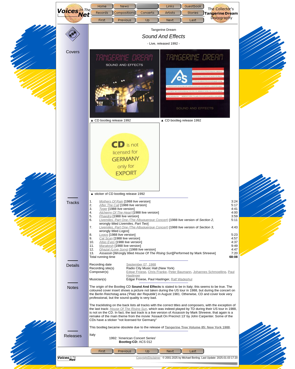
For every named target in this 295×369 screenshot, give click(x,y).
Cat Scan (106, 238)
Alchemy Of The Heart (115, 212)
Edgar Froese (136, 272)
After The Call (109, 205)
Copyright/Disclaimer (148, 357)
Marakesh (106, 246)
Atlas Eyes (107, 242)
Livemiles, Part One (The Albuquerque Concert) (133, 220)
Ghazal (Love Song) (114, 249)
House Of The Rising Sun (128, 309)
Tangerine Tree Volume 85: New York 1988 (197, 327)
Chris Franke (157, 272)
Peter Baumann (180, 272)
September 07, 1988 (141, 264)
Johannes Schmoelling (209, 272)
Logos (103, 234)
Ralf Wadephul (181, 279)
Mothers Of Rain (111, 201)
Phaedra (105, 216)
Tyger (103, 209)
